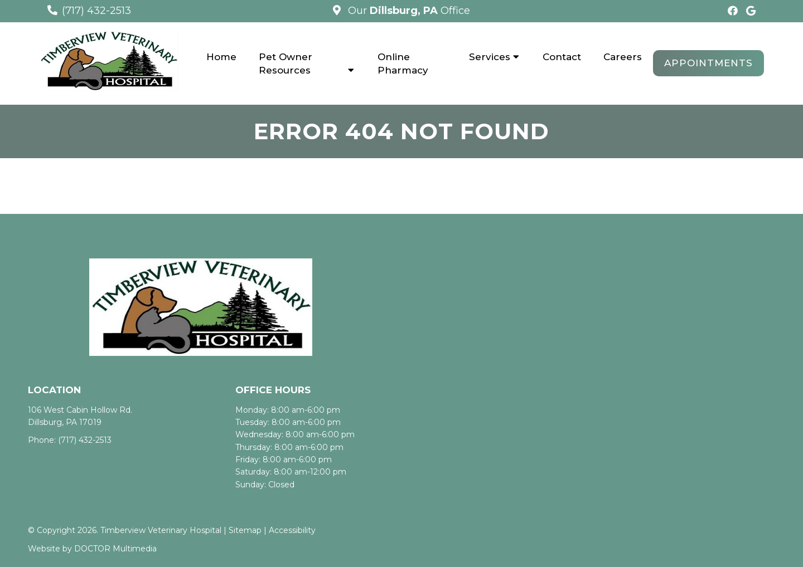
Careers (622, 56)
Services (489, 56)
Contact (562, 56)
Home (221, 56)
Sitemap (245, 530)
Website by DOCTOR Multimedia (92, 549)
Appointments (708, 63)
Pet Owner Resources (285, 63)
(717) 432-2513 (96, 10)
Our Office (407, 10)
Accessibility (292, 530)
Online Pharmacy (403, 63)
